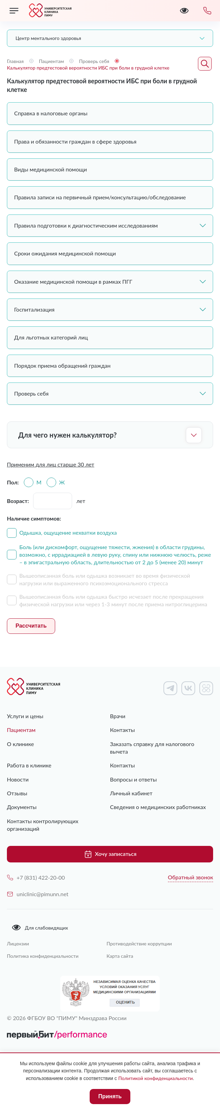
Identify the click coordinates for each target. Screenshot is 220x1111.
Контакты (122, 729)
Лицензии (18, 943)
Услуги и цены (25, 716)
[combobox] (110, 38)
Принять (110, 1096)
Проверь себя (110, 393)
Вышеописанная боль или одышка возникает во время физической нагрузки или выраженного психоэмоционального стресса (104, 579)
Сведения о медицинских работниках (158, 807)
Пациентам (21, 729)
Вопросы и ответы (133, 779)
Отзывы (17, 793)
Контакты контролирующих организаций (42, 825)
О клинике (20, 744)
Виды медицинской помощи (50, 169)
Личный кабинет (131, 793)
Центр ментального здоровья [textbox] (48, 38)
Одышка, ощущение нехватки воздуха (68, 532)
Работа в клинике (29, 765)
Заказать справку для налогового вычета (152, 748)
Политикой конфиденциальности (155, 1078)
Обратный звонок (190, 877)
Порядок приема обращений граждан (62, 365)
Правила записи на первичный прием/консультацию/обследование (100, 197)
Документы (22, 807)
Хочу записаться (109, 854)
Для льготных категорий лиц (51, 337)
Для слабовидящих (39, 927)
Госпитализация (110, 309)
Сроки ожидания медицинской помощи (65, 253)
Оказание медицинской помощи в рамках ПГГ (110, 281)
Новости (18, 779)
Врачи (118, 716)
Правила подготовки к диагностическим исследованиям (110, 225)
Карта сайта (120, 956)
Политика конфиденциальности (43, 956)
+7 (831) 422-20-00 (36, 877)
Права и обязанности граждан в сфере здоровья (75, 141)
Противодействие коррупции (139, 943)
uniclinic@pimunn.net (37, 894)
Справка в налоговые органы (51, 113)
